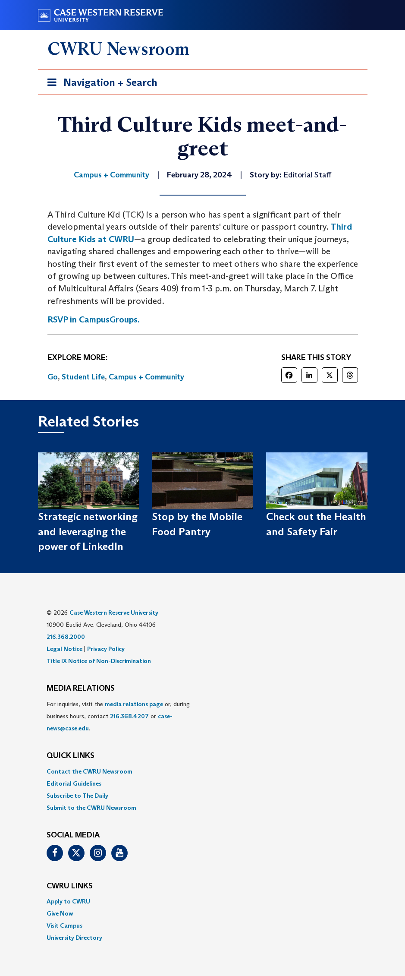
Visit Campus (64, 925)
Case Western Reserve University (113, 612)
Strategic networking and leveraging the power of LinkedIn (88, 531)
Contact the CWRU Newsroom (89, 771)
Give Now (60, 913)
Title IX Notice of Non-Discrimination (99, 661)
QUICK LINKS (70, 756)
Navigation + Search (99, 84)
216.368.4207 (129, 716)
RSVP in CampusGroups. (93, 319)
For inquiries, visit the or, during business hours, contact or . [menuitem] (118, 716)
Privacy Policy (106, 649)
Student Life (83, 377)
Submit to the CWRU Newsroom (91, 808)
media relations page (134, 704)
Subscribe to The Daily (77, 795)
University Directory (74, 937)
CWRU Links (70, 886)
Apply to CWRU (68, 901)
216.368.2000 (66, 637)
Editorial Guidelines (74, 783)
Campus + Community (146, 377)
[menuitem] (203, 771)
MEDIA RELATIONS (81, 688)
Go (52, 377)
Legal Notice (64, 649)
